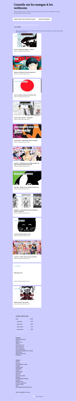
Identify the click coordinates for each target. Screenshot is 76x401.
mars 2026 (19, 324)
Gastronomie (19, 371)
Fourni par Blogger (38, 396)
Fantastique (19, 368)
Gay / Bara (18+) (20, 348)
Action (17, 361)
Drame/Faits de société (21, 364)
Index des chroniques (44, 19)
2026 (17, 319)
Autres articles (27, 311)
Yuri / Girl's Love (20, 345)
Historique (18, 373)
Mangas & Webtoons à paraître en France (24, 19)
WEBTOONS (19, 352)
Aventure (18, 363)
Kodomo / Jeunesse (21, 339)
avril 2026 (19, 321)
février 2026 (20, 326)
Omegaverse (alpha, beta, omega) (24, 350)
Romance (18, 380)
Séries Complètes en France (23, 392)
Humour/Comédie (20, 375)
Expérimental (19, 367)
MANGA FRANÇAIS (21, 353)
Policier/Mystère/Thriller (22, 378)
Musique (18, 377)
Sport (17, 385)
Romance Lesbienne (21, 383)
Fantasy (18, 370)
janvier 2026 (20, 329)
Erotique (18, 366)
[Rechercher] (62, 5)
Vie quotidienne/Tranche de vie (24, 387)
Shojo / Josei (19, 342)
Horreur (18, 374)
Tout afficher (17, 26)
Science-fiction (20, 384)
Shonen (18, 340)
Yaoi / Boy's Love (20, 346)
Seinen (17, 343)
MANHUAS (18, 355)
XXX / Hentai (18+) (20, 349)
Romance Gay (19, 381)
